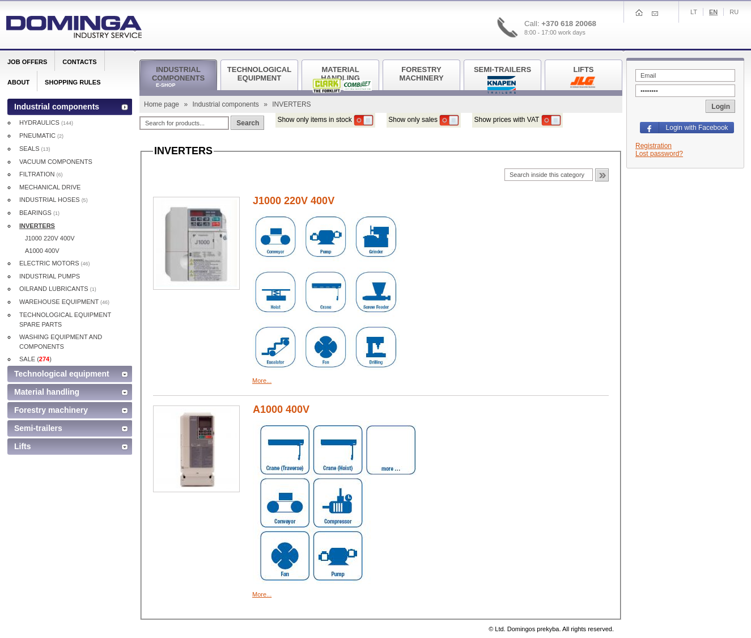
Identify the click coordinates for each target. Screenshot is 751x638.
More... (261, 380)
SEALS (34, 148)
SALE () (35, 359)
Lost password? (659, 154)
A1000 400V (281, 409)
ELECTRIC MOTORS (54, 263)
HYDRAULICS (46, 122)
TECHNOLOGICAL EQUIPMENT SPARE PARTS (65, 319)
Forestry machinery (51, 410)
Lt (693, 12)
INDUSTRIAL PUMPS (49, 276)
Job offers (27, 61)
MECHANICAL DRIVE (49, 187)
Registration (653, 146)
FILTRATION (41, 174)
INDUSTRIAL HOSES (53, 199)
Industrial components (226, 104)
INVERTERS (37, 225)
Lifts (22, 446)
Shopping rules (72, 82)
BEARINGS (39, 212)
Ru (734, 12)
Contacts (79, 61)
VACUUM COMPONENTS (55, 161)
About (18, 82)
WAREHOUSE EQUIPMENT (64, 301)
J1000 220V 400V (293, 200)
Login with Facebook (697, 128)
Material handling (46, 391)
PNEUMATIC (41, 135)
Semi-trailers (38, 428)
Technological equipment (61, 373)
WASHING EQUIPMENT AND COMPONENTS (60, 341)
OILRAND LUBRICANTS (57, 288)
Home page (162, 104)
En (713, 12)
